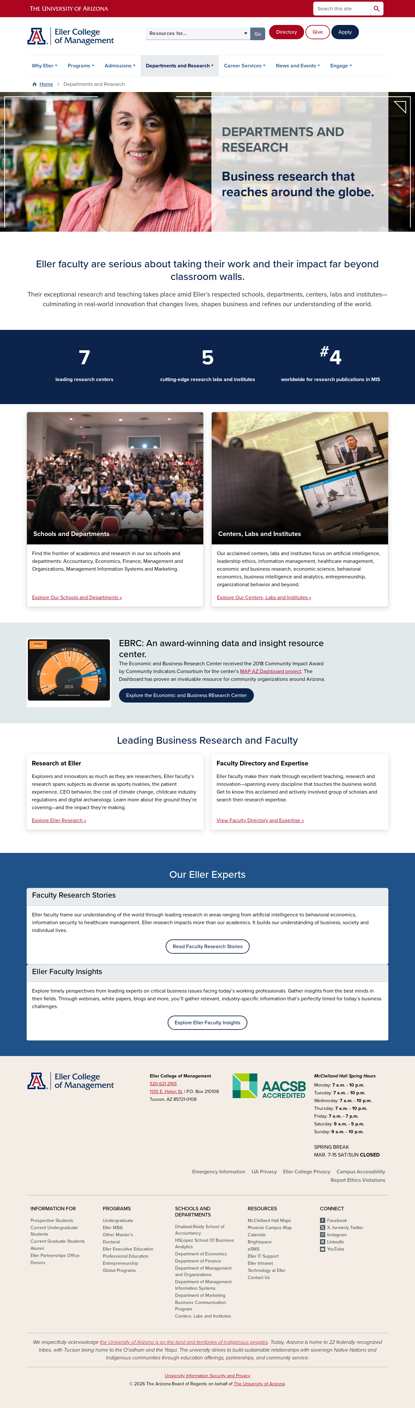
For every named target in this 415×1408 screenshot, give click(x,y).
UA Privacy (264, 1172)
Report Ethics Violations (358, 1180)
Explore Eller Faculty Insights (207, 1022)
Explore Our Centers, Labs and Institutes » (264, 597)
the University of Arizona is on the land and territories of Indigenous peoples (184, 1342)
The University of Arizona (259, 1384)
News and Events (296, 66)
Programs (79, 66)
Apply (345, 32)
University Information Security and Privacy (207, 1376)
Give (318, 32)
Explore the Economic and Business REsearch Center (186, 695)
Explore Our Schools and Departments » (77, 597)
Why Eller (42, 66)
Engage (339, 66)
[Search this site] (341, 9)
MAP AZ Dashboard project (270, 671)
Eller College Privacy (306, 1172)
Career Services (243, 66)
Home (46, 84)
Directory (286, 32)
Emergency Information (218, 1172)
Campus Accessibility (361, 1172)
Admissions (118, 66)
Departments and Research (178, 66)
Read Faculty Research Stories (208, 946)
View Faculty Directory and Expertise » (260, 820)
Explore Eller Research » (59, 820)
